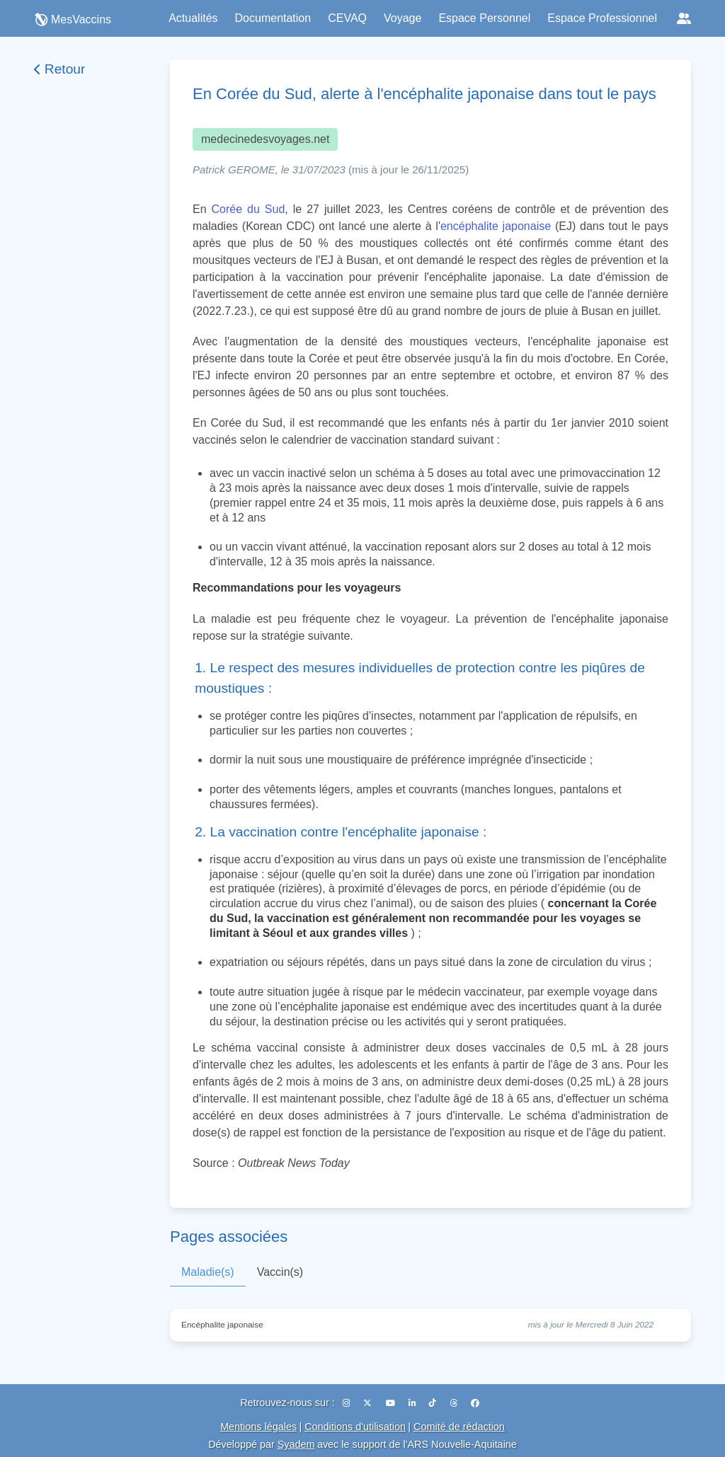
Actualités (193, 18)
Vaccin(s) (280, 1272)
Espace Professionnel (602, 18)
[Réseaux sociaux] (684, 18)
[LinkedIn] (413, 1403)
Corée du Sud (248, 209)
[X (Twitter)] (368, 1403)
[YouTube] (391, 1403)
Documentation (273, 18)
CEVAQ (347, 18)
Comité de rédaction (459, 1426)
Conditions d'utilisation (355, 1426)
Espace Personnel (484, 18)
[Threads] (455, 1403)
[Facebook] (475, 1403)
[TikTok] (433, 1403)
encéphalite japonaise (495, 226)
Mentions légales (258, 1426)
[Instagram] (347, 1403)
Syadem (296, 1444)
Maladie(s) (207, 1272)
